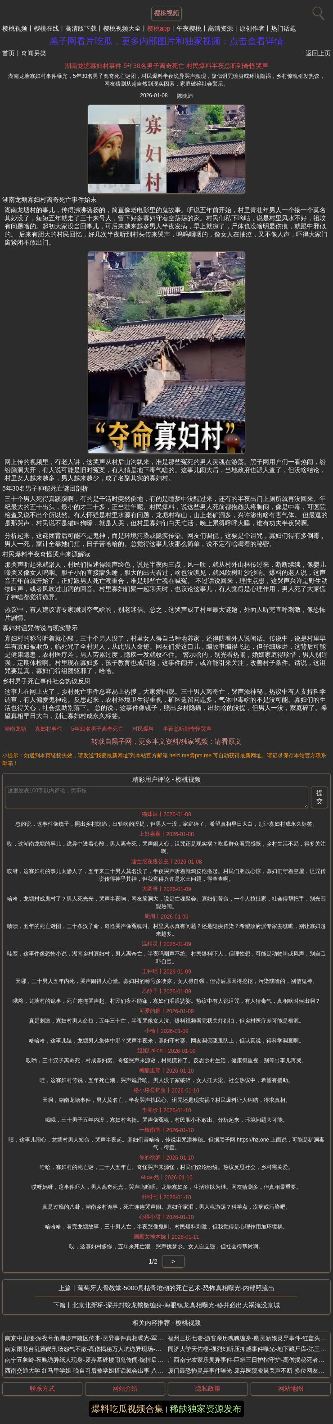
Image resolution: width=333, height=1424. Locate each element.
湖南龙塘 (15, 729)
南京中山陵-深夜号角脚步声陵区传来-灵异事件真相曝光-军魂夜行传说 (95, 1338)
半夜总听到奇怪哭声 (187, 729)
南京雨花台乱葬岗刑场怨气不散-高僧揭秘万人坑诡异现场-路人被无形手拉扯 (103, 1349)
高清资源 (220, 28)
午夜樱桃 (189, 28)
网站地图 (290, 1388)
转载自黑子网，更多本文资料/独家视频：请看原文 (166, 741)
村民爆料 (143, 729)
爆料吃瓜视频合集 (127, 1409)
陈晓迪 (185, 96)
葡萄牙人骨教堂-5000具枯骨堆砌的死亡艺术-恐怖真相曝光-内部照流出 (175, 1288)
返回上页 (318, 53)
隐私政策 (207, 1388)
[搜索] (317, 11)
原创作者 (252, 28)
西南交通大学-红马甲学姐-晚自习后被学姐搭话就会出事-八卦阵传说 (92, 1370)
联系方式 (42, 1388)
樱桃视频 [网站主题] (166, 13)
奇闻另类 (33, 53)
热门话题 (283, 28)
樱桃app (158, 28)
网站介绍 (125, 1388)
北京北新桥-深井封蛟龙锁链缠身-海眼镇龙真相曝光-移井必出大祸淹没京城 (176, 1305)
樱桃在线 (46, 28)
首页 (8, 53)
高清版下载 (81, 28)
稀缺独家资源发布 (206, 1409)
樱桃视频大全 (122, 28)
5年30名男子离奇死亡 (97, 729)
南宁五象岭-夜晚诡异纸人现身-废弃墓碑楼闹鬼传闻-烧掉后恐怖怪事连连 (98, 1359)
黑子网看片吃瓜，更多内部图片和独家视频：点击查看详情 (167, 41)
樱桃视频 (14, 28)
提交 (319, 797)
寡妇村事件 (48, 729)
